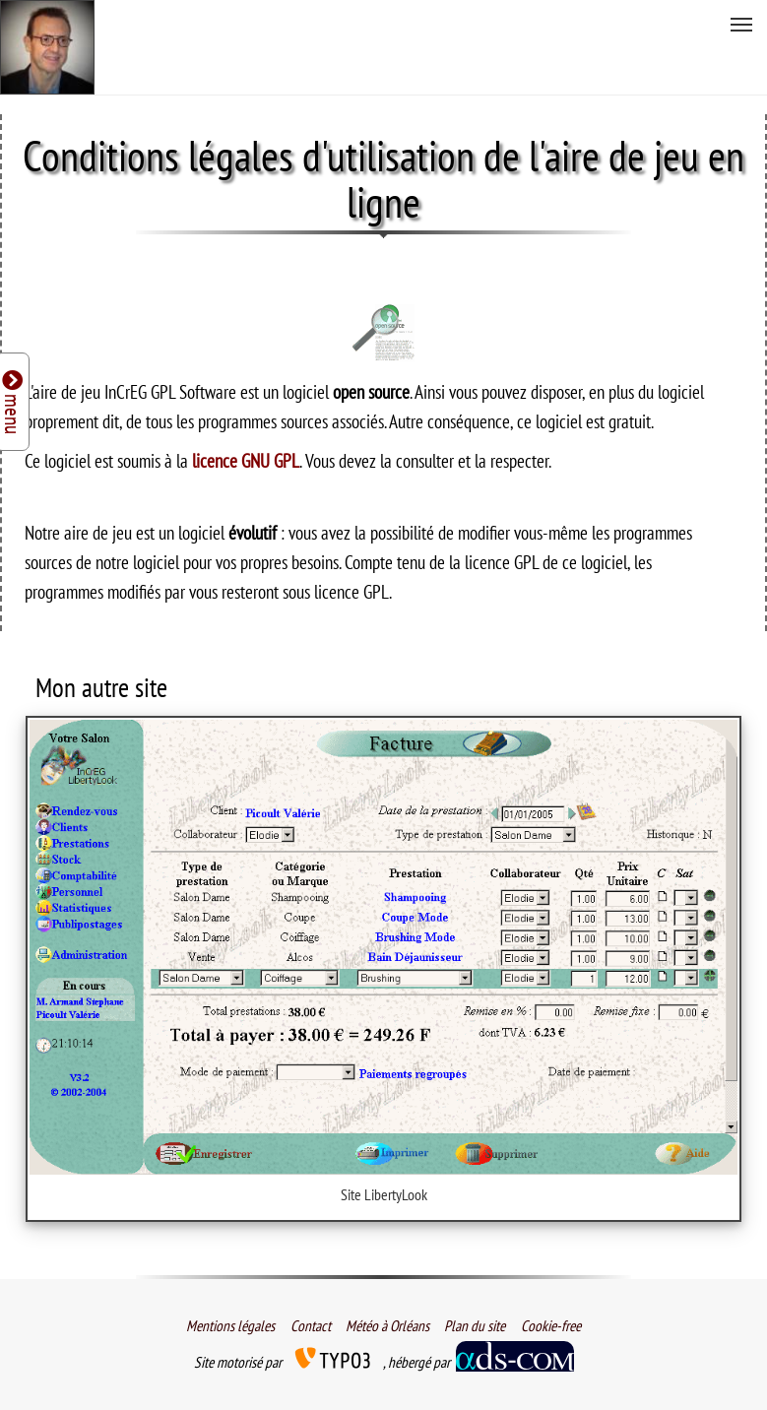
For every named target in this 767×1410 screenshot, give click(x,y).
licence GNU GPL (245, 460)
